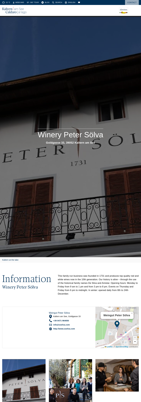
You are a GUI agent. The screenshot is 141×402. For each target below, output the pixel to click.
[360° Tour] (33, 2)
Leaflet (108, 347)
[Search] (57, 2)
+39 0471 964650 (61, 321)
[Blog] (45, 2)
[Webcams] (18, 2)
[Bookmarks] (79, 2)
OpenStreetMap (122, 347)
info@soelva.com (61, 325)
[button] (117, 324)
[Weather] (6, 2)
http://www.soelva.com (64, 329)
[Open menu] (137, 10)
